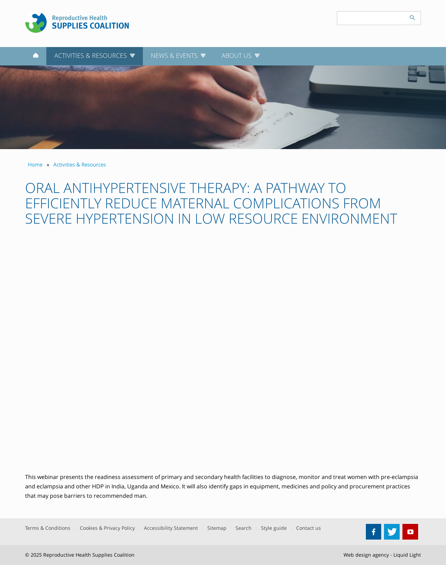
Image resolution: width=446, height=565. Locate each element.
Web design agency (366, 554)
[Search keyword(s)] (370, 18)
